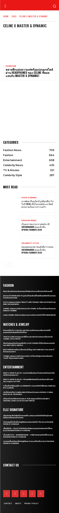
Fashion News (29, 220)
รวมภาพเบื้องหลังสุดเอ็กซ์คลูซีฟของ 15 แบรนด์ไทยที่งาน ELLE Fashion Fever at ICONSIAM (28, 442)
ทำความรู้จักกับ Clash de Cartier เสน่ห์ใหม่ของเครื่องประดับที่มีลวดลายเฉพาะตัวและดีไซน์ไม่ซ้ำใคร (27, 331)
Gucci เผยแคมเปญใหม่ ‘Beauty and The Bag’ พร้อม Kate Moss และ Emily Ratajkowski (29, 303)
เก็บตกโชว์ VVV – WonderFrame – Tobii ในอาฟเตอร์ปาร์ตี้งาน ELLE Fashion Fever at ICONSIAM (28, 436)
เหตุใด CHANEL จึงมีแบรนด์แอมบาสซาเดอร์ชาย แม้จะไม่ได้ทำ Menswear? (29, 315)
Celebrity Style (30, 243)
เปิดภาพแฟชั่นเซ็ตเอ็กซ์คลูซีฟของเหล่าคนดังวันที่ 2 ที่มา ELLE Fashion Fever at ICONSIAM (28, 423)
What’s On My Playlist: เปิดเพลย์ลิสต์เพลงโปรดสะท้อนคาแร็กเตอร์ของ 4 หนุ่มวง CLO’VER (28, 380)
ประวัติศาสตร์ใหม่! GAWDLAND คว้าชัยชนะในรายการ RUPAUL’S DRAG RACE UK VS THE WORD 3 (28, 393)
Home (6, 16)
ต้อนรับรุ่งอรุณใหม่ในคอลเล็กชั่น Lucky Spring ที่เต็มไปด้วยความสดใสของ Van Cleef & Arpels (29, 344)
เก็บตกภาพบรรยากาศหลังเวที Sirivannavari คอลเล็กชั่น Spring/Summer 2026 (35, 226)
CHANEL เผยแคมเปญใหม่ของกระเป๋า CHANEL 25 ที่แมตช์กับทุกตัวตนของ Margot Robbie (29, 309)
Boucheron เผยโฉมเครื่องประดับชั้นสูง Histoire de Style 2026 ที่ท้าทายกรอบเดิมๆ (28, 350)
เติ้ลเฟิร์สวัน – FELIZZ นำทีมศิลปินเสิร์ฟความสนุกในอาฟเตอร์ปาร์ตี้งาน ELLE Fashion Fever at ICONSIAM (27, 429)
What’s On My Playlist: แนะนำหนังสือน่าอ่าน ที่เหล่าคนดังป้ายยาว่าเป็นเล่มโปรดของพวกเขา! (29, 374)
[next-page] (10, 264)
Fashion (11, 66)
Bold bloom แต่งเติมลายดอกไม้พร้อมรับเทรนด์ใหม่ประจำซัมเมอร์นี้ (27, 291)
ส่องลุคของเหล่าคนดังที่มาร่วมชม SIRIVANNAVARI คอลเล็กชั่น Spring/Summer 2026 (37, 249)
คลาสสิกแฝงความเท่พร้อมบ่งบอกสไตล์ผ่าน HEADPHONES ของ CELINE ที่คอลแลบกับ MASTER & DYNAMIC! (29, 72)
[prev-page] (5, 264)
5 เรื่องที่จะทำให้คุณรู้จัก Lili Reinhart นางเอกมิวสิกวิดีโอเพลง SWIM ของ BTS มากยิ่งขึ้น (29, 387)
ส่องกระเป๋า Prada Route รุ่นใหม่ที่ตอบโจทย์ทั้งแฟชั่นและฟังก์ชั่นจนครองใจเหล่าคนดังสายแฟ (29, 297)
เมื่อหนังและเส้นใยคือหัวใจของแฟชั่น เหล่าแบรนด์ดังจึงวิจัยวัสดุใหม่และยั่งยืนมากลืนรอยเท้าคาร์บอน (27, 416)
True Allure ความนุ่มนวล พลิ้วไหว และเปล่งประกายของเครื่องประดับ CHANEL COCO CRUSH (28, 338)
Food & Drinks (29, 198)
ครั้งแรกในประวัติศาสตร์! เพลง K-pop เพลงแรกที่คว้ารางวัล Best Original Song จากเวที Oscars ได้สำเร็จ (26, 400)
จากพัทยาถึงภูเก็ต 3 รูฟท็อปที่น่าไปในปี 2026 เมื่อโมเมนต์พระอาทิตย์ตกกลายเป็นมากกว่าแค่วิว (37, 203)
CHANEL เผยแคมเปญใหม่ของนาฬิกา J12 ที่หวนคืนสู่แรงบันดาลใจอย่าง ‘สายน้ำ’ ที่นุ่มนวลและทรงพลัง (28, 357)
